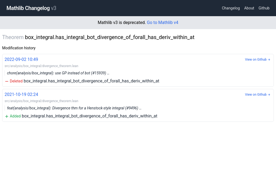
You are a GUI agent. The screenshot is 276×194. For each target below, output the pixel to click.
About (249, 8)
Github (264, 8)
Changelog (231, 8)
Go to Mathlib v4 (162, 22)
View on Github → (257, 59)
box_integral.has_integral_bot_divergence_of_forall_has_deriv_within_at (138, 70)
